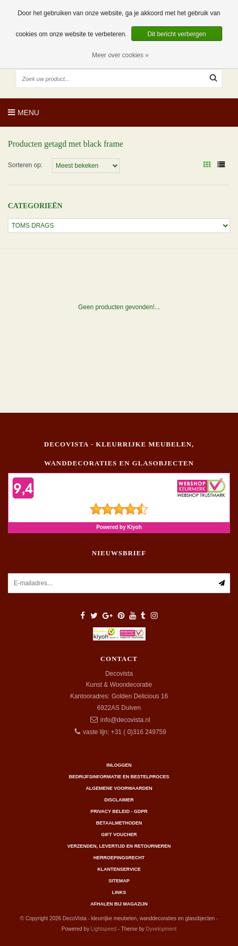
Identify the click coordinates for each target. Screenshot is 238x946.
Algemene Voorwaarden (119, 788)
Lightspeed (104, 929)
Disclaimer (119, 799)
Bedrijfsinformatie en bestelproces (119, 776)
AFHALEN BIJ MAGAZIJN (119, 904)
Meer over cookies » (120, 55)
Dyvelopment (161, 929)
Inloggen (118, 765)
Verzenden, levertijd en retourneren (119, 846)
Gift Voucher (119, 834)
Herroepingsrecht (119, 857)
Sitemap (118, 880)
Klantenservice (118, 869)
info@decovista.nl (125, 720)
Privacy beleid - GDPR (119, 811)
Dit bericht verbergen (177, 34)
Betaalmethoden (119, 823)
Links (119, 892)
